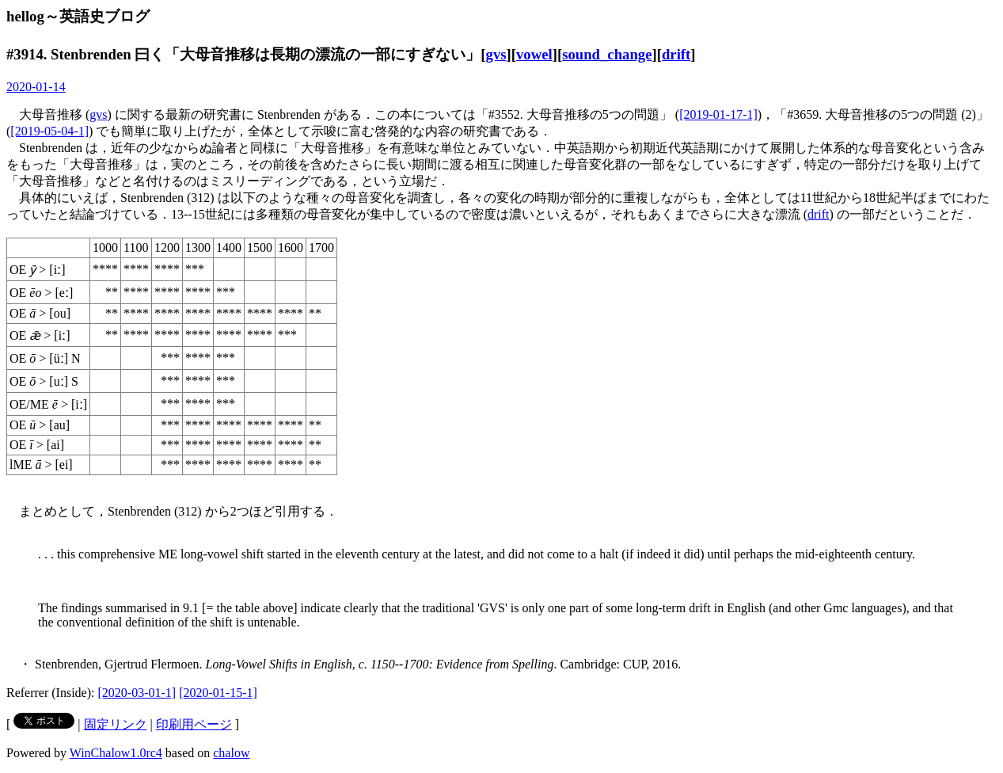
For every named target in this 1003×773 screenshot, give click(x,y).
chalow (231, 753)
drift (676, 54)
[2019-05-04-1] (49, 131)
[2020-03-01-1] (137, 692)
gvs (496, 54)
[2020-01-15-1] (218, 692)
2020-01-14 (36, 86)
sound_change (607, 54)
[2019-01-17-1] (718, 114)
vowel (534, 54)
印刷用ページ (194, 724)
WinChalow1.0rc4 (116, 753)
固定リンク (115, 724)
